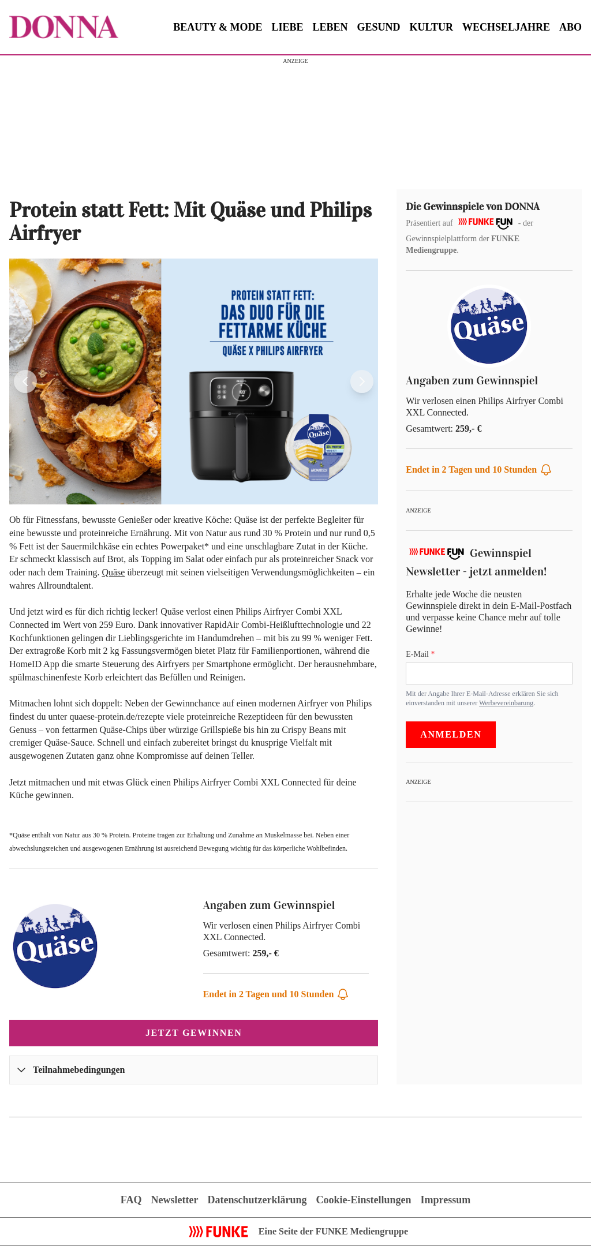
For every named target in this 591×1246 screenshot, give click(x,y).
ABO (570, 27)
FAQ (131, 1200)
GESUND (379, 27)
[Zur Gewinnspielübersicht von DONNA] (63, 27)
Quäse (113, 572)
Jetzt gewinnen (193, 1033)
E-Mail (418, 654)
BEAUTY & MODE (217, 27)
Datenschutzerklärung (256, 1200)
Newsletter (175, 1200)
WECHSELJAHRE (506, 27)
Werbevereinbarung (506, 703)
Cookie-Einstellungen (363, 1200)
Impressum (445, 1200)
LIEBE (288, 27)
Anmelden (450, 734)
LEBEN (330, 27)
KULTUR (431, 27)
